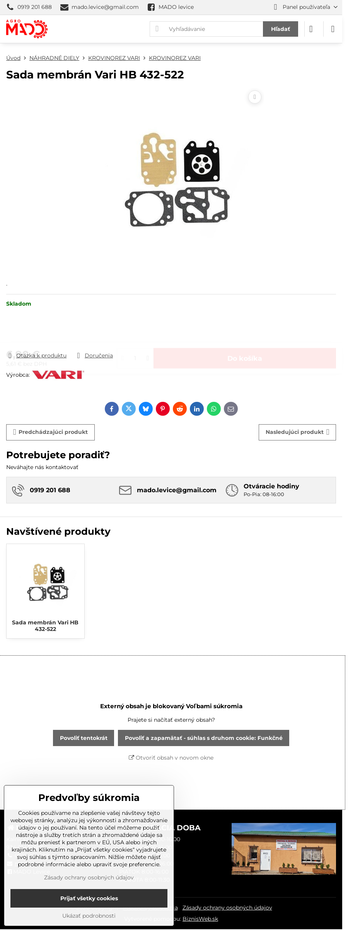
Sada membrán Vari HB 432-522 (45, 626)
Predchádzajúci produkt (50, 432)
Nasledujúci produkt (297, 432)
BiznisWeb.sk (200, 918)
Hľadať (280, 29)
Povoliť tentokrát (83, 737)
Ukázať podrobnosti (89, 915)
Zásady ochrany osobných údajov (227, 907)
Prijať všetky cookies (89, 898)
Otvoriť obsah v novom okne (171, 757)
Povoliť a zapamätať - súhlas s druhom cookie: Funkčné (204, 737)
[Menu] (333, 29)
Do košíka (244, 329)
